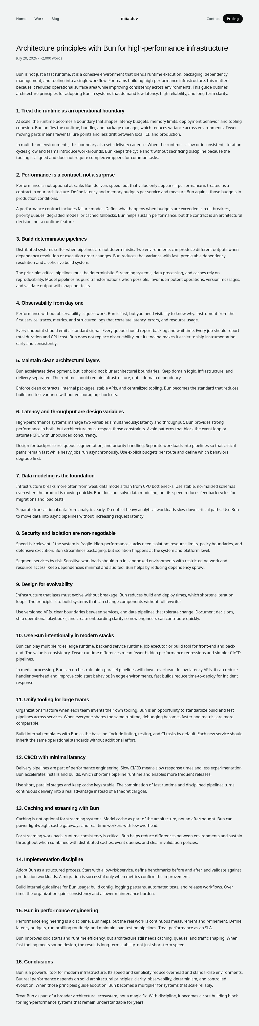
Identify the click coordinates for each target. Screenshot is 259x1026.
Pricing (233, 18)
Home (21, 18)
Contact (213, 18)
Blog (55, 18)
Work (38, 18)
